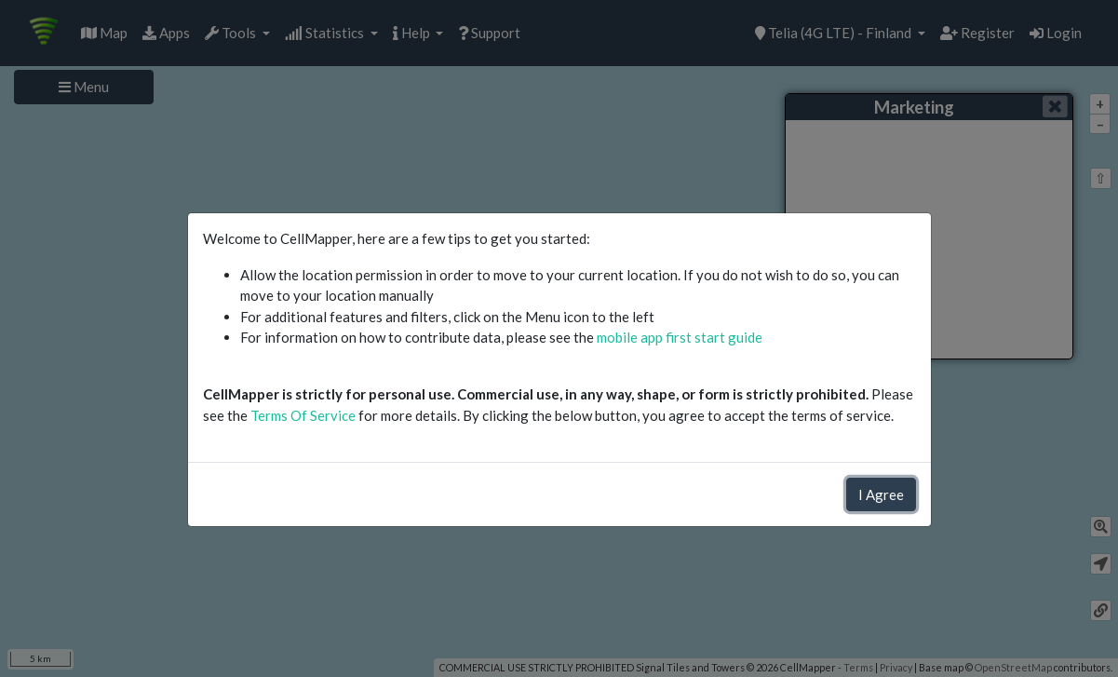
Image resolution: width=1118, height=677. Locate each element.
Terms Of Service (303, 415)
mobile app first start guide (679, 337)
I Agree (881, 494)
